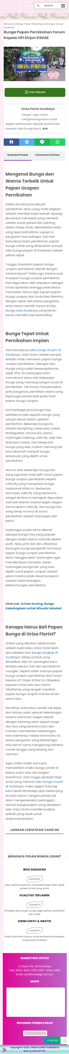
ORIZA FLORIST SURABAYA (45, 1047)
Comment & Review (47, 155)
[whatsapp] (57, 142)
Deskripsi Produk (17, 155)
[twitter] (27, 142)
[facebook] (11, 142)
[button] (34, 74)
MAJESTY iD (39, 1051)
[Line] (42, 142)
